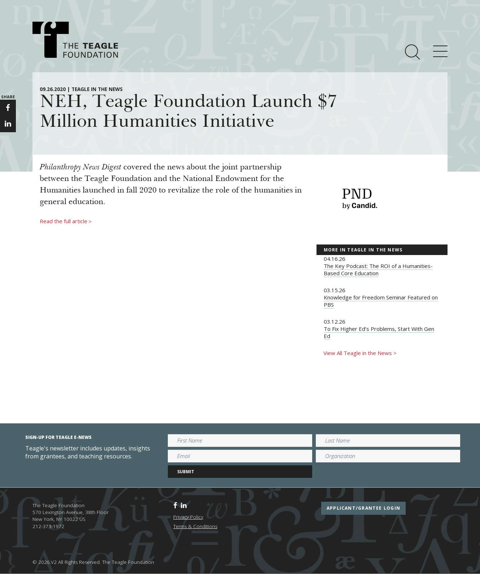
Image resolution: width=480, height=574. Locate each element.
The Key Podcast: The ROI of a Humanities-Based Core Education (378, 269)
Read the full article (66, 221)
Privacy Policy (188, 517)
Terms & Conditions (195, 526)
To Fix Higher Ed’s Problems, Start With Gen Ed (379, 332)
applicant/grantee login (363, 508)
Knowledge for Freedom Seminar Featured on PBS (381, 301)
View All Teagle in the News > (360, 353)
